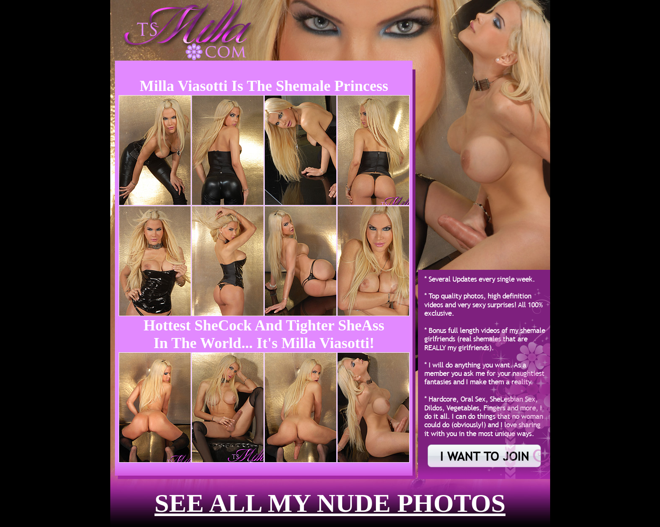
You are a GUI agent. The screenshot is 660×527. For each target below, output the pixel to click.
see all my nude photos (330, 503)
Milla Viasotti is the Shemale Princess (264, 85)
